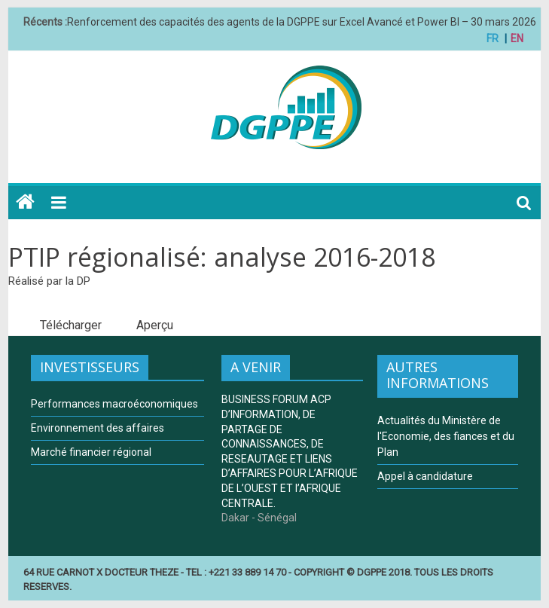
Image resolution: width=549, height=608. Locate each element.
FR (492, 38)
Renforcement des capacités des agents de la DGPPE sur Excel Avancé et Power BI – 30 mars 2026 (301, 22)
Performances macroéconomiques (114, 404)
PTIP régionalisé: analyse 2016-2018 (221, 257)
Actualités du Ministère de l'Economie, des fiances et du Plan (445, 436)
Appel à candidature (425, 476)
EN (517, 38)
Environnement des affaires (97, 428)
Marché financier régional (91, 452)
